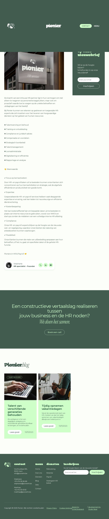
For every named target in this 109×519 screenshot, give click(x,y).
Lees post (14, 432)
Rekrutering (50, 469)
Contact (38, 489)
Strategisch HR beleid (52, 482)
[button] (96, 26)
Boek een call (54, 332)
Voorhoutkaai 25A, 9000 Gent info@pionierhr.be (20, 471)
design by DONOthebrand (78, 508)
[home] (53, 26)
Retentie (49, 473)
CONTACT (86, 26)
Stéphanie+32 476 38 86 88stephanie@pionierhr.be (23, 481)
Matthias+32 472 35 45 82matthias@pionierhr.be (22, 490)
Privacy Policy (52, 508)
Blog (37, 481)
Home (37, 469)
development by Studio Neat (94, 508)
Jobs (37, 485)
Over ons (38, 473)
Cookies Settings (65, 508)
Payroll (48, 477)
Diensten (38, 477)
